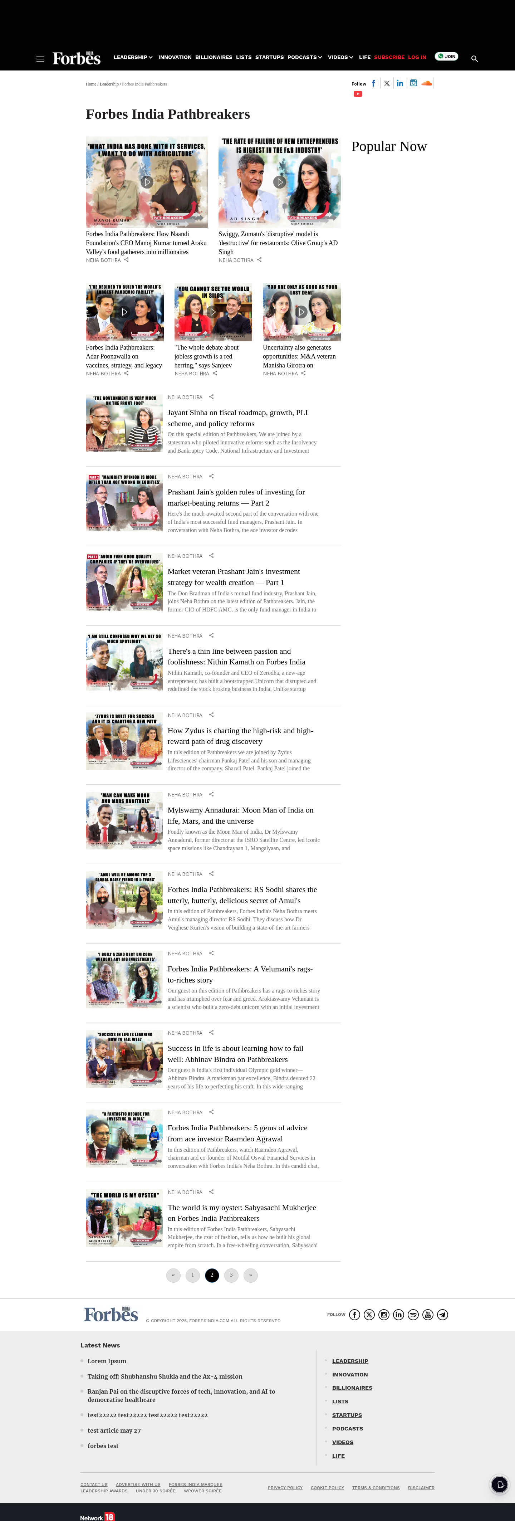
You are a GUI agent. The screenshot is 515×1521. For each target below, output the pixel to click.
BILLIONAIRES (352, 1387)
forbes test (103, 1445)
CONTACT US (94, 1484)
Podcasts (302, 57)
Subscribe (389, 57)
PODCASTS (347, 1428)
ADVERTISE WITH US (138, 1484)
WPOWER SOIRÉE (203, 1490)
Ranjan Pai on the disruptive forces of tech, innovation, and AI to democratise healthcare (181, 1395)
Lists (244, 57)
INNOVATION (350, 1374)
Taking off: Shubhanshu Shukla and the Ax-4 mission (165, 1376)
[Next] (251, 1275)
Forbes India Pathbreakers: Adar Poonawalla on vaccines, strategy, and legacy (124, 356)
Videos (338, 57)
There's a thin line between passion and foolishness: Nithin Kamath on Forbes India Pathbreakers (237, 662)
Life (365, 57)
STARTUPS (347, 1415)
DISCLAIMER (421, 1487)
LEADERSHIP (350, 1360)
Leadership (130, 57)
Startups (269, 57)
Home (91, 84)
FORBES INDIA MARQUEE (195, 1484)
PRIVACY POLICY (285, 1487)
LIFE (338, 1455)
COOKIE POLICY (327, 1487)
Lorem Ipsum (107, 1361)
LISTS (340, 1401)
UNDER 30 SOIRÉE (156, 1490)
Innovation (175, 57)
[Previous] (173, 1275)
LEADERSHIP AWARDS (104, 1490)
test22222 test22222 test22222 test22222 (148, 1415)
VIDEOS (342, 1442)
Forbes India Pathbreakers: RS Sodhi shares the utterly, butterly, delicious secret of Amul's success (242, 900)
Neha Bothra (103, 260)
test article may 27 (114, 1430)
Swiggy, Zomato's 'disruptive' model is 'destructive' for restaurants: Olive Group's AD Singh (278, 242)
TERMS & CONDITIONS (376, 1487)
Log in (417, 57)
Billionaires (213, 57)
